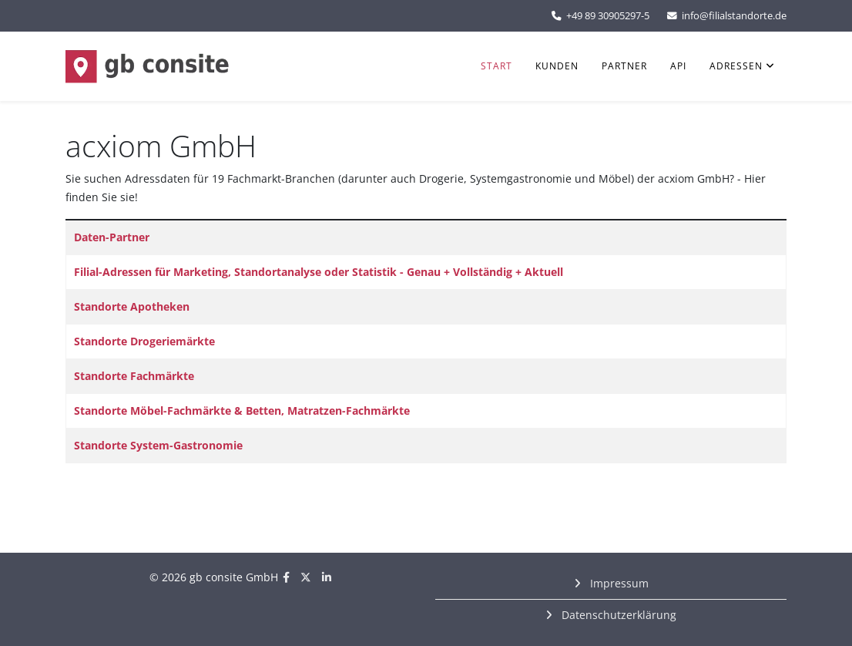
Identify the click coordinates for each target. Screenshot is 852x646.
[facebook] (286, 577)
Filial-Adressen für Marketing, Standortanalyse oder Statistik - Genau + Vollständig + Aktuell (318, 271)
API (678, 65)
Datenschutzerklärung (617, 614)
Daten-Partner (111, 237)
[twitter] (305, 577)
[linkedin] (326, 577)
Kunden (557, 65)
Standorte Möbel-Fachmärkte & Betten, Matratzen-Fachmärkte (242, 410)
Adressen (736, 65)
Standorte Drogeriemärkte (144, 341)
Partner (624, 65)
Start (496, 65)
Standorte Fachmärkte (134, 375)
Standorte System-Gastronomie (158, 445)
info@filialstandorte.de (734, 15)
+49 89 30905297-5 (607, 15)
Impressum (618, 583)
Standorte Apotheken (132, 306)
